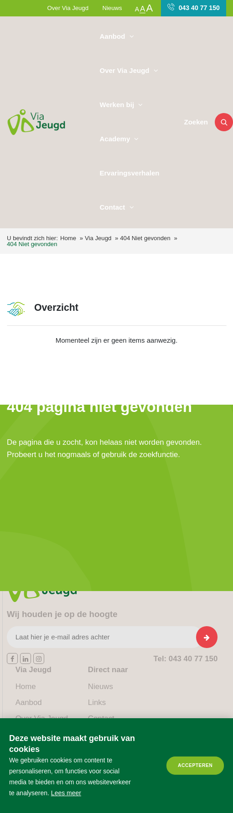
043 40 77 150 (193, 7)
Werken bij (118, 104)
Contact (113, 207)
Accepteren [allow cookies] (195, 765)
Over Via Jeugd (67, 8)
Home (68, 238)
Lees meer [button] (66, 793)
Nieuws (112, 8)
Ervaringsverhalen (130, 173)
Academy (116, 139)
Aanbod (113, 36)
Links (97, 702)
